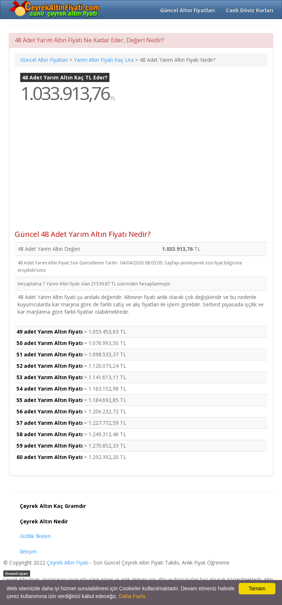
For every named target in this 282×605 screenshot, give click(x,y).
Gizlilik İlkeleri (35, 536)
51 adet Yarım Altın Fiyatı (50, 354)
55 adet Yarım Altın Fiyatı (50, 399)
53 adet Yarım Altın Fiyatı (50, 377)
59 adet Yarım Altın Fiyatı (50, 445)
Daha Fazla (132, 596)
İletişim (28, 551)
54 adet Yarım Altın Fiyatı (50, 388)
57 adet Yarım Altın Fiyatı (50, 422)
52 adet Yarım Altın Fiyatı (50, 365)
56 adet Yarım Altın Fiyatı (50, 411)
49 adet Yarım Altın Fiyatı (50, 331)
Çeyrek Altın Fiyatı (67, 562)
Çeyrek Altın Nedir (44, 521)
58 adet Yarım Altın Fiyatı (50, 434)
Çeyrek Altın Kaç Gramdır (53, 505)
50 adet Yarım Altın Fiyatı (50, 342)
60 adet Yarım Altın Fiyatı (50, 456)
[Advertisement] (141, 171)
